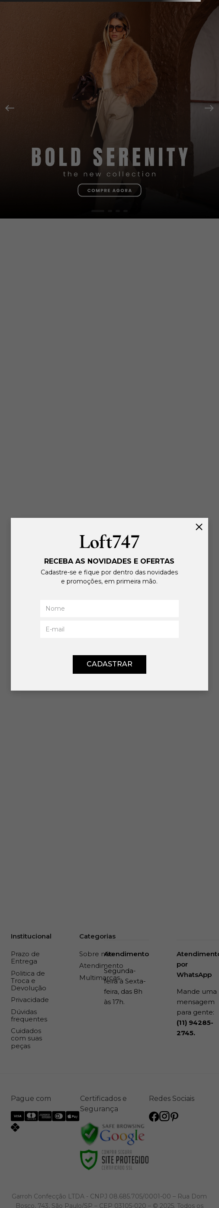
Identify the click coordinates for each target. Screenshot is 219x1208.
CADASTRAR (109, 664)
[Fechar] (199, 527)
